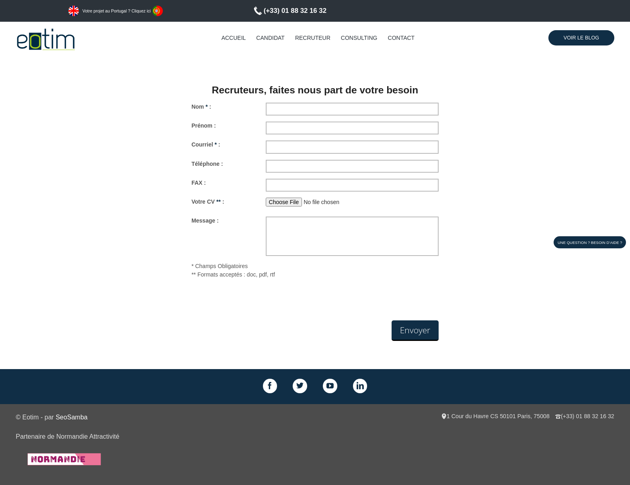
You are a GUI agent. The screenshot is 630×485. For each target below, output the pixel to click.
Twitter (300, 386)
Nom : (201, 106)
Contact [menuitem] (401, 38)
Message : (205, 220)
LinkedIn (360, 386)
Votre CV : (207, 201)
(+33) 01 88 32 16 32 (295, 10)
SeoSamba (71, 417)
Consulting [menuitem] (359, 38)
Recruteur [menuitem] (312, 38)
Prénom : (203, 125)
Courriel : (205, 144)
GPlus (330, 386)
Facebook (270, 386)
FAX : (198, 183)
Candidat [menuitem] (270, 38)
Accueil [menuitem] (234, 38)
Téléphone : (207, 164)
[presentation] (252, 300)
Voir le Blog (581, 38)
